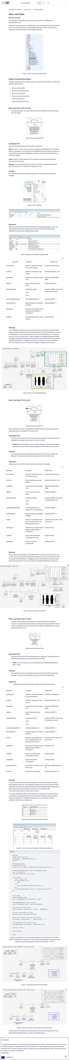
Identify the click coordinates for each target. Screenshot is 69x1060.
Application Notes (27, 9)
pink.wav (19, 1031)
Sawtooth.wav (12, 1031)
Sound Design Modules (38, 9)
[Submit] (48, 3)
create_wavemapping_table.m (37, 1033)
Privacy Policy (5, 1052)
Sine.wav (26, 1033)
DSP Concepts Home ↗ (26, 3)
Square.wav (25, 1031)
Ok (3, 1057)
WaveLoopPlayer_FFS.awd (51, 1031)
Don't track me (9, 1057)
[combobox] (57, 3)
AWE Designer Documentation (15, 9)
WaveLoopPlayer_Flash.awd (36, 1031)
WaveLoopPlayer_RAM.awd (16, 1033)
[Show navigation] (66, 1057)
